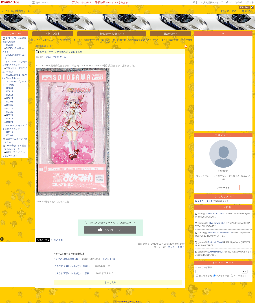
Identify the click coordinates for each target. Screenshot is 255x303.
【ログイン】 (246, 11)
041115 (9, 132)
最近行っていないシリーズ (146, 40)
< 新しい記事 (53, 33)
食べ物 (123, 40)
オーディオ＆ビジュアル (100, 40)
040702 (9, 101)
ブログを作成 (235, 2)
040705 (9, 105)
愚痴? (130, 40)
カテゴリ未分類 (43, 40)
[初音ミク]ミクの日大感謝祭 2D (61, 259)
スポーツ (164, 40)
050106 (9, 135)
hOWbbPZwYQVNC (216, 213)
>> (212, 2)
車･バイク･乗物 (81, 40)
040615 (9, 91)
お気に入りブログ (223, 196)
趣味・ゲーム (42, 2)
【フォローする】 (229, 11)
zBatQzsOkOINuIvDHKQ (220, 232)
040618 (9, 95)
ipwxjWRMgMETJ (216, 252)
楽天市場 (249, 2)
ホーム (4, 11)
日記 (12, 11)
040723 (9, 115)
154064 (245, 7)
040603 (9, 88)
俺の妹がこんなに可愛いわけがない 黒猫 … (68, 266)
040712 (9, 108)
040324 (9, 45)
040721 (9, 112)
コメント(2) (108, 259)
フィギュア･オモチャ (113, 42)
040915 (9, 118)
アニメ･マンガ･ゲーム (62, 40)
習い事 (116, 40)
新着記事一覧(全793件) (112, 33)
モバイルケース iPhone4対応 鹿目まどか (60, 51)
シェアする (57, 239)
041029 (9, 122)
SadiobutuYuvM (215, 242)
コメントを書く (176, 247)
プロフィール (23, 11)
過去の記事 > (170, 33)
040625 (9, 98)
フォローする (223, 187)
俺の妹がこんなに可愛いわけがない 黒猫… (68, 273)
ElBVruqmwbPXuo (216, 223)
